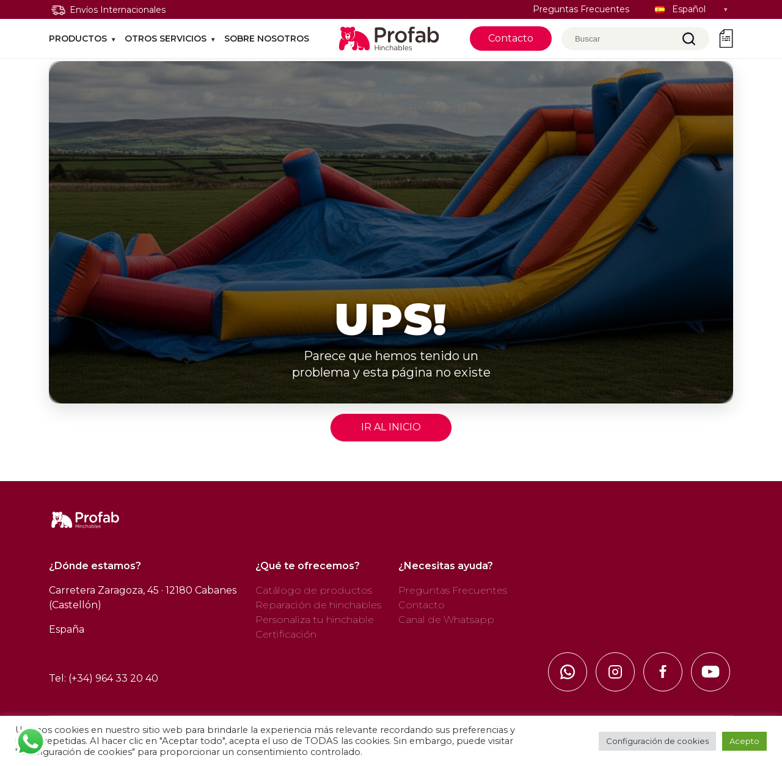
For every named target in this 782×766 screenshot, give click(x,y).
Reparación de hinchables (318, 605)
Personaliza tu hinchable (314, 619)
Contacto (510, 38)
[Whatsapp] (567, 672)
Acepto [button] (744, 741)
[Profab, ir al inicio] (389, 38)
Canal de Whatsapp (446, 619)
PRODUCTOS (78, 38)
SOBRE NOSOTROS (266, 38)
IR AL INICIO (391, 427)
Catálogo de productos (313, 590)
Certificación (285, 634)
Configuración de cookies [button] (657, 741)
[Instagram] (615, 672)
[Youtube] (710, 672)
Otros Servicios (165, 38)
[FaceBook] (663, 672)
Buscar (688, 38)
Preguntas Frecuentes (581, 9)
